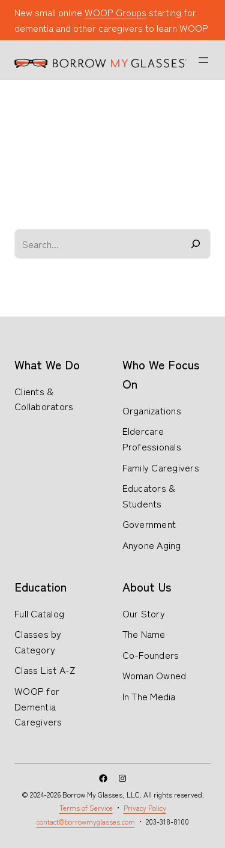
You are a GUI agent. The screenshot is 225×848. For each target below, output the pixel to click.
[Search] (196, 244)
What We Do (47, 364)
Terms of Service (86, 807)
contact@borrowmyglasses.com (86, 821)
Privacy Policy (145, 807)
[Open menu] (203, 60)
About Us (146, 586)
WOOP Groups (115, 12)
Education (40, 586)
